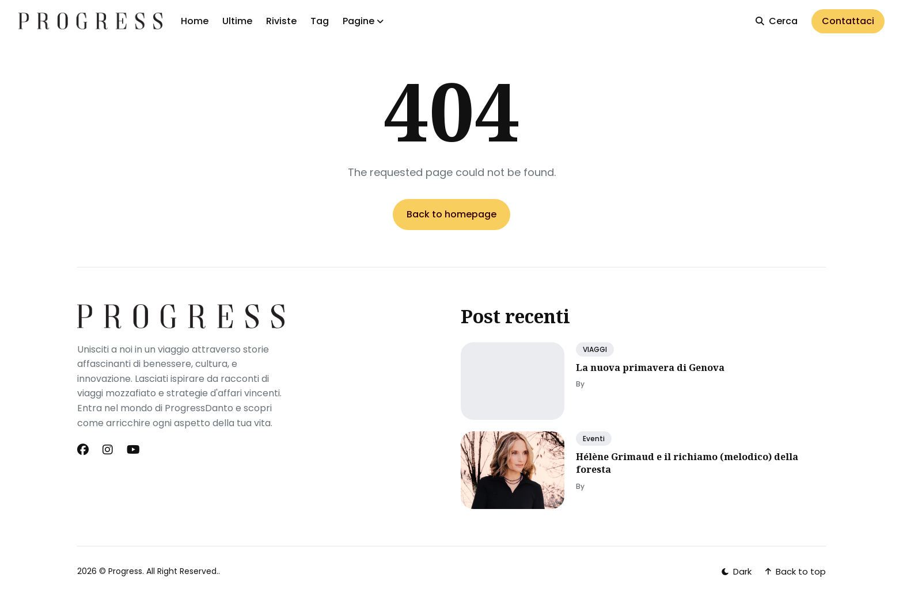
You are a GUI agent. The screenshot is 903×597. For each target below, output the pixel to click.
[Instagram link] (107, 450)
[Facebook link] (84, 450)
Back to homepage (451, 214)
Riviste (281, 21)
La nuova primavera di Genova (650, 367)
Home (194, 21)
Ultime (237, 21)
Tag (319, 21)
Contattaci (848, 21)
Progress (125, 571)
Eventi (594, 438)
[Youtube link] (133, 450)
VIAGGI (595, 349)
